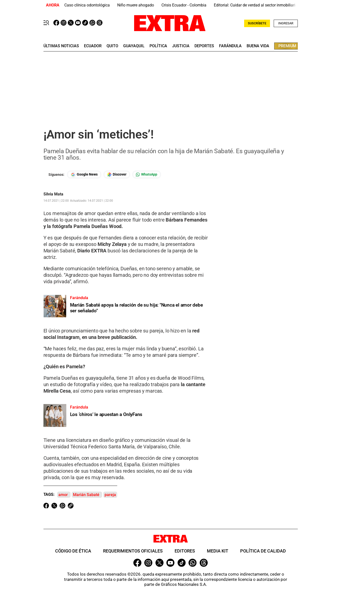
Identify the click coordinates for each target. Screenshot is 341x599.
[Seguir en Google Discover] (117, 174)
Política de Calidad (263, 550)
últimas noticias (61, 46)
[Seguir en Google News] (84, 174)
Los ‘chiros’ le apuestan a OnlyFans (106, 414)
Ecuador (93, 46)
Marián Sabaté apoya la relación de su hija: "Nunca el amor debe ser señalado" (136, 308)
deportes (204, 46)
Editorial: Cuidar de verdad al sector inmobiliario (256, 5)
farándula (230, 46)
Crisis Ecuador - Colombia (183, 5)
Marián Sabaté (86, 494)
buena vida (258, 46)
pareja (110, 494)
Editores (185, 550)
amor (63, 494)
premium (287, 46)
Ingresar (285, 23)
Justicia (180, 46)
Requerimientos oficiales (133, 550)
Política (158, 46)
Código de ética (73, 550)
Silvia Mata (53, 194)
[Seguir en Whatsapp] (146, 174)
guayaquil (134, 46)
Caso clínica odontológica (87, 5)
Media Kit (217, 550)
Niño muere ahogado (135, 5)
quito (112, 46)
